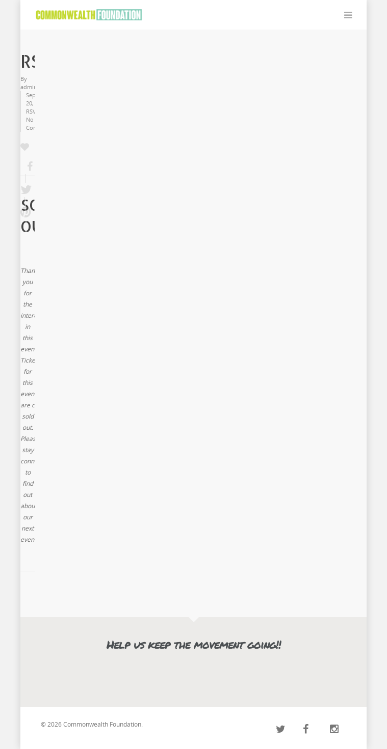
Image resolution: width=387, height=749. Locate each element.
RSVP (33, 111)
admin (28, 87)
